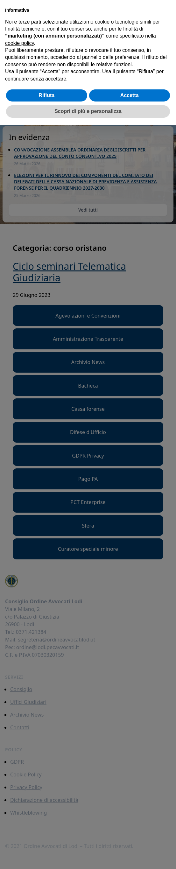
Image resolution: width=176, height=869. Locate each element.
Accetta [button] (129, 95)
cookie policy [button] (19, 43)
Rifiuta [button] (46, 95)
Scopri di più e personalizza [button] (88, 111)
